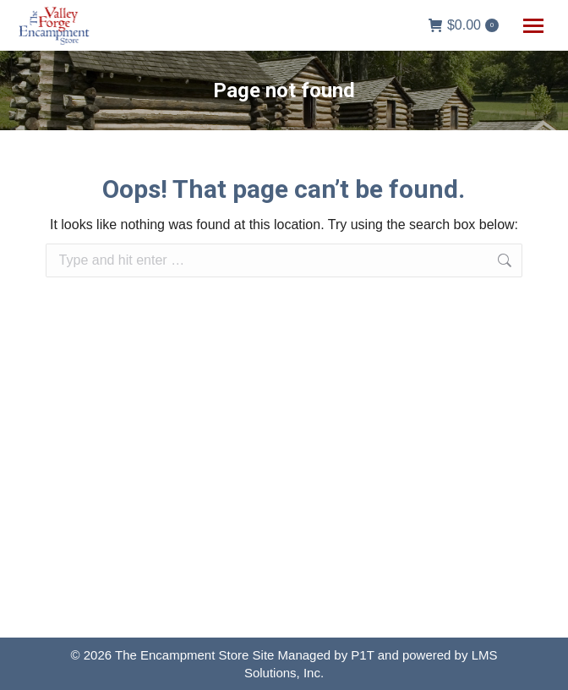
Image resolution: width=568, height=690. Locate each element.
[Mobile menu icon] (533, 25)
